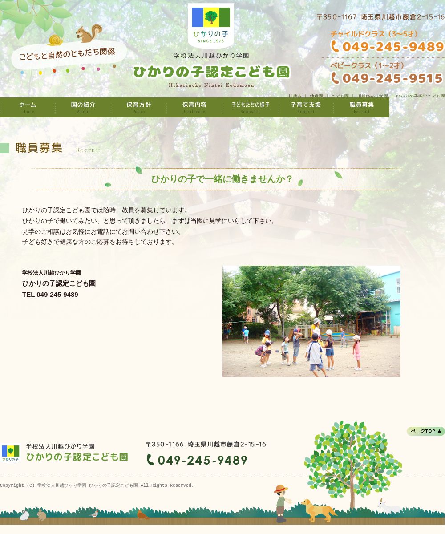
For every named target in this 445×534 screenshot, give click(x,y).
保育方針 (139, 107)
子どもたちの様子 (250, 107)
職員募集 (361, 107)
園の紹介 (83, 107)
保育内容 (194, 107)
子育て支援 (306, 107)
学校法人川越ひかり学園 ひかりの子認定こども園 (28, 107)
